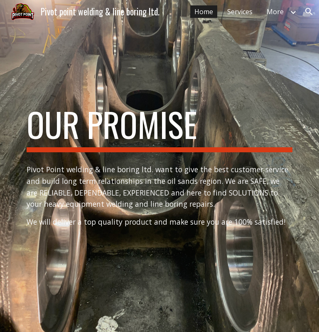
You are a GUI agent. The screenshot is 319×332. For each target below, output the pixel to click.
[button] (309, 12)
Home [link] (203, 11)
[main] (159, 128)
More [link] (275, 11)
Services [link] (240, 11)
